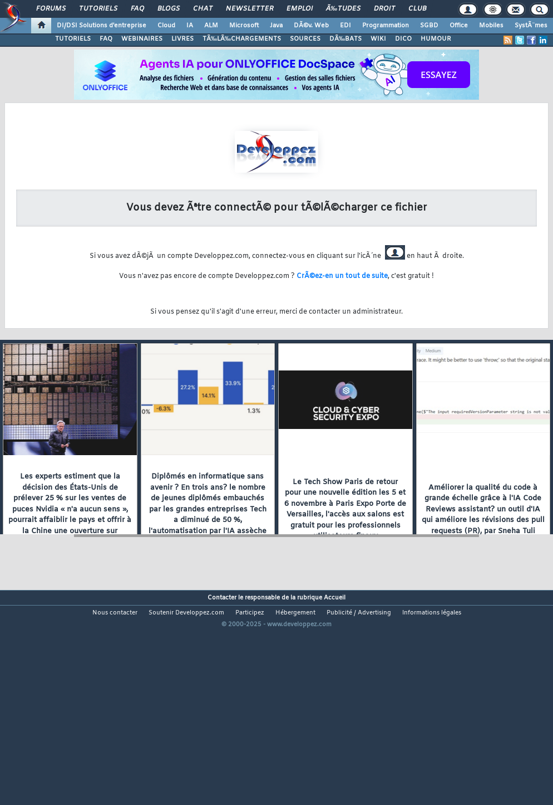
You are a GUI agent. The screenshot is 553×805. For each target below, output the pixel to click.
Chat (203, 8)
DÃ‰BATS (345, 39)
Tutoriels (98, 8)
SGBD (429, 26)
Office (459, 26)
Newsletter (249, 8)
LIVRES (182, 39)
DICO (403, 39)
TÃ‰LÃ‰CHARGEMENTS (242, 39)
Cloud (166, 26)
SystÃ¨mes (531, 26)
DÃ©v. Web (311, 26)
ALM (211, 26)
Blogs (168, 8)
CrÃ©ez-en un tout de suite (342, 276)
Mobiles (491, 26)
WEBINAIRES (141, 39)
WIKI (378, 39)
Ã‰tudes (343, 8)
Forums (51, 8)
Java (276, 26)
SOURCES (305, 39)
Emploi (299, 8)
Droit (384, 8)
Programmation (385, 26)
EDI (345, 26)
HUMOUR (436, 39)
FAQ (137, 8)
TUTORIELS (73, 39)
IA (189, 26)
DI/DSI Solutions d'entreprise (101, 26)
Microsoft (244, 26)
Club (417, 8)
